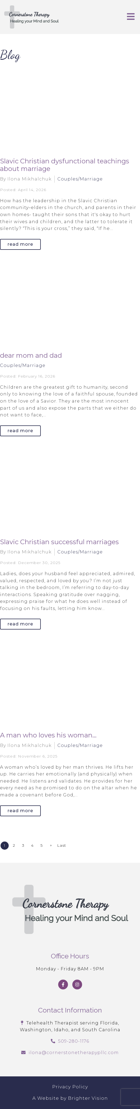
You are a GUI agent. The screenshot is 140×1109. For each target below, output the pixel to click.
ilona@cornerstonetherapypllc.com (74, 1052)
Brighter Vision (88, 1098)
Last (61, 845)
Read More (20, 244)
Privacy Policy (70, 1086)
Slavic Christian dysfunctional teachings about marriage (64, 165)
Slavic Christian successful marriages (59, 542)
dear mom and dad (31, 355)
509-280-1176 (73, 1041)
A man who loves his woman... (48, 735)
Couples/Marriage (80, 179)
